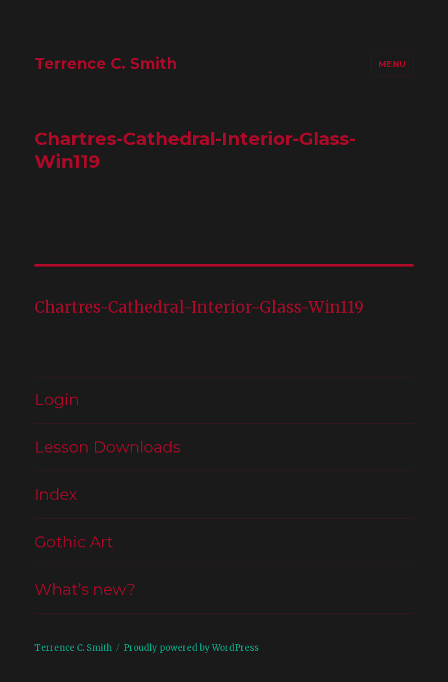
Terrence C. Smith (105, 64)
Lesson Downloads (107, 447)
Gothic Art (73, 541)
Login (56, 399)
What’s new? (85, 589)
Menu (392, 64)
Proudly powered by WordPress (191, 647)
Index (55, 494)
